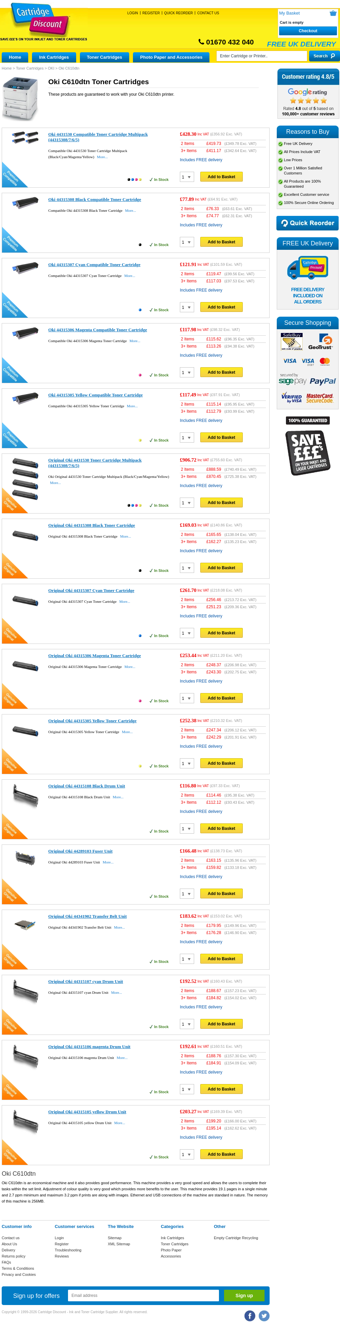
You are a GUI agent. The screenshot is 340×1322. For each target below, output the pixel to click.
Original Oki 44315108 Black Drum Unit (86, 785)
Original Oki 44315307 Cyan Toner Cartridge (91, 590)
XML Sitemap (119, 1244)
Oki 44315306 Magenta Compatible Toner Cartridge (97, 329)
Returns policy (14, 1256)
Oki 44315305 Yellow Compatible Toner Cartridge (95, 394)
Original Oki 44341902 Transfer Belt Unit (87, 916)
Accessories (171, 1256)
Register (151, 13)
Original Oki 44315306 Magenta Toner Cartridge (94, 655)
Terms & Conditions (18, 1268)
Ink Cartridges (54, 57)
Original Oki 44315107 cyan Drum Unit (85, 981)
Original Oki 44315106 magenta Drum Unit (89, 1046)
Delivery (8, 1250)
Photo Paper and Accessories (171, 57)
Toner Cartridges (104, 57)
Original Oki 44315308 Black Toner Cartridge (91, 525)
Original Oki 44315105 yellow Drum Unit (87, 1111)
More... (102, 157)
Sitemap (114, 1238)
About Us (9, 1244)
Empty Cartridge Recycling (236, 1238)
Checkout (308, 31)
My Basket (289, 13)
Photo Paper (171, 1250)
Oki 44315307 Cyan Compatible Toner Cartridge (94, 264)
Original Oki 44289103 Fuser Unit (80, 851)
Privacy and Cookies (19, 1274)
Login (133, 13)
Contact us (11, 1238)
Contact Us (208, 13)
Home (15, 57)
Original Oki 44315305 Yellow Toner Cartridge (92, 720)
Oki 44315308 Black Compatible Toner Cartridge (94, 199)
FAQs (6, 1262)
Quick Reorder (178, 13)
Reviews (62, 1256)
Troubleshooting (68, 1250)
